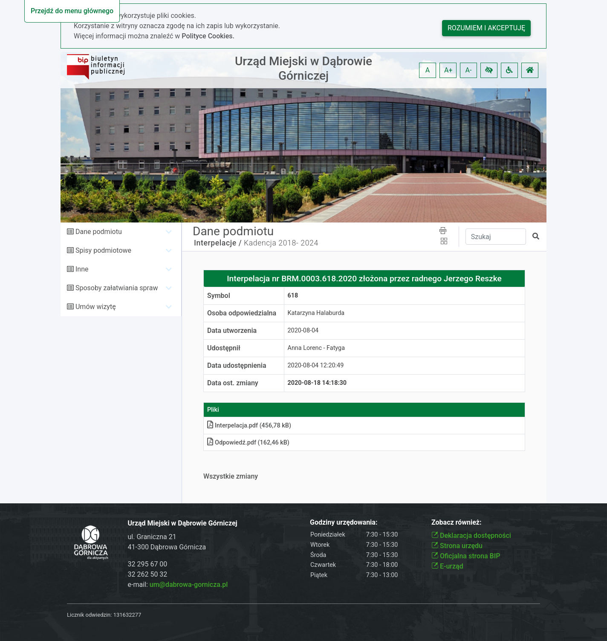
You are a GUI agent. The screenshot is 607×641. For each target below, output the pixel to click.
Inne (82, 269)
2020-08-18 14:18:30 (317, 383)
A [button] (427, 70)
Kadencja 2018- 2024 (281, 243)
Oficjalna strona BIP (465, 556)
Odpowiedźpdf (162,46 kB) (248, 442)
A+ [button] (448, 70)
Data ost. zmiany (232, 383)
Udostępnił (223, 348)
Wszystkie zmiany (230, 476)
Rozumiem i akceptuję (486, 28)
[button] (488, 70)
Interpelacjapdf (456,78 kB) (249, 425)
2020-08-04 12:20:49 (316, 365)
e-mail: (178, 584)
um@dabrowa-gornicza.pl (189, 584)
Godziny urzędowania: (343, 522)
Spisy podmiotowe (103, 250)
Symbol (218, 296)
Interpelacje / (218, 243)
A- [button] (468, 70)
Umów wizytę (95, 307)
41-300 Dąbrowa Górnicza (167, 547)
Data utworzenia (232, 330)
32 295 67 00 (148, 564)
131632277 (127, 615)
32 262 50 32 (148, 574)
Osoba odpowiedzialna (241, 313)
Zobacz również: (456, 522)
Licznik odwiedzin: (89, 615)
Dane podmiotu (98, 232)
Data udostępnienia (236, 365)
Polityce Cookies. (208, 36)
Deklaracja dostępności (471, 535)
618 (293, 295)
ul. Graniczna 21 (152, 537)
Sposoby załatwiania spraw (116, 288)
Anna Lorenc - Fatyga (316, 348)
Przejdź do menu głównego (72, 11)
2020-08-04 (303, 330)
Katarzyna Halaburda (316, 313)
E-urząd (447, 566)
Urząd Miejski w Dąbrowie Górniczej (303, 68)
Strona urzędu (457, 546)
